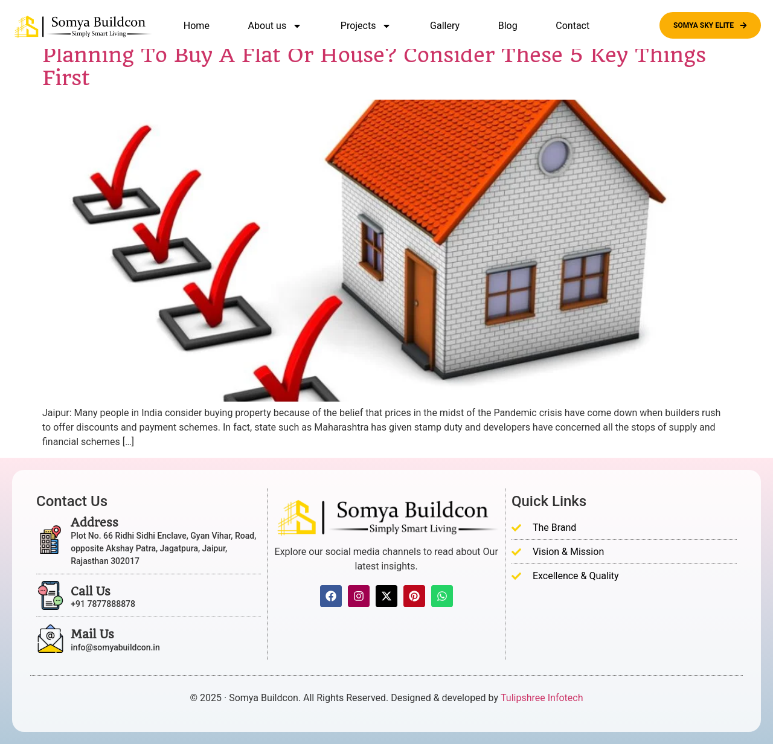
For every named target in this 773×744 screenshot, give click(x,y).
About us (275, 26)
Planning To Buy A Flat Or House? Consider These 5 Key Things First (374, 66)
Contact (572, 25)
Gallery (445, 25)
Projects (366, 26)
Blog (508, 25)
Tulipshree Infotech (542, 698)
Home (197, 25)
